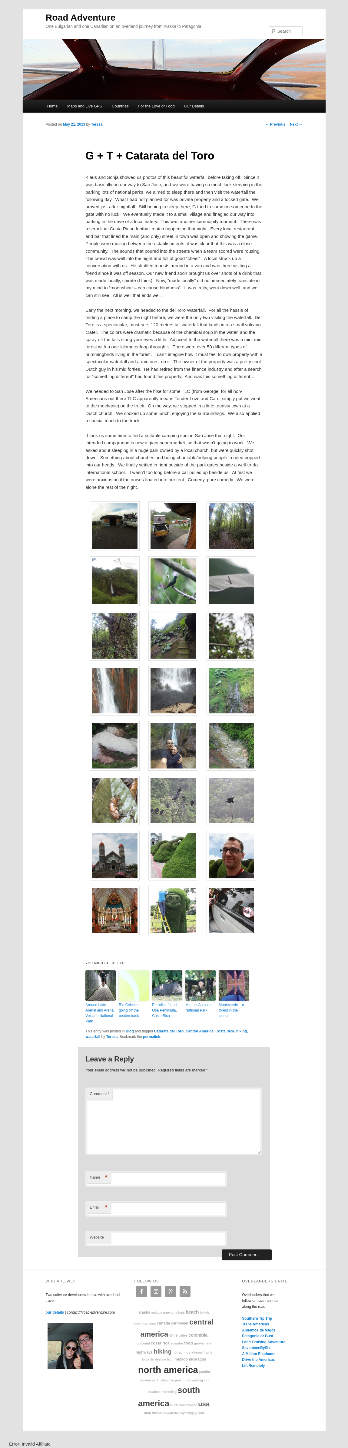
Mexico (181, 1359)
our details (55, 1312)
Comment (99, 1093)
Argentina (170, 1312)
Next (296, 124)
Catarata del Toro (169, 1031)
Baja (181, 1312)
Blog (130, 1031)
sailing (197, 1380)
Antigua (156, 1312)
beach (192, 1312)
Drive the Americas (258, 1360)
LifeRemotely (253, 1366)
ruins (187, 1380)
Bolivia (205, 1312)
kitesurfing (200, 1352)
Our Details (194, 106)
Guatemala (202, 1343)
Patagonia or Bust (257, 1336)
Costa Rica (224, 1031)
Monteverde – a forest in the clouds (231, 1010)
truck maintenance (183, 1405)
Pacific (204, 1372)
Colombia (197, 1335)
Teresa (97, 124)
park (155, 1380)
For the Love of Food (156, 106)
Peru (178, 1380)
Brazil (138, 1323)
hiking (241, 1031)
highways (144, 1352)
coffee (182, 1335)
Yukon (199, 1413)
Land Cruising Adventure (263, 1342)
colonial (143, 1343)
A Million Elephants (258, 1354)
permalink (151, 1037)
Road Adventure (81, 17)
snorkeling (169, 1392)
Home (52, 106)
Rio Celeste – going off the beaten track (130, 1010)
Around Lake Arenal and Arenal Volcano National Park (99, 1013)
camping (149, 1323)
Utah (147, 1413)
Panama (144, 1380)
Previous (275, 124)
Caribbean (179, 1323)
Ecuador (177, 1343)
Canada (163, 1323)
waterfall (92, 1037)
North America (168, 1370)
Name (99, 1177)
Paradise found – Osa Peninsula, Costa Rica (166, 1010)
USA (204, 1404)
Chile (173, 1335)
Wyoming (187, 1413)
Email (99, 1207)
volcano (159, 1413)
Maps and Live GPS (84, 106)
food (188, 1343)
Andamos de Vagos (259, 1330)
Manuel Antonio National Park (197, 1007)
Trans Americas (255, 1324)
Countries (120, 106)
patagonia (167, 1380)
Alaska (144, 1312)
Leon (170, 1359)
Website (97, 1237)
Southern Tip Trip (257, 1318)
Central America (200, 1031)
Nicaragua (197, 1359)
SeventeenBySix (256, 1348)
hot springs (182, 1352)
